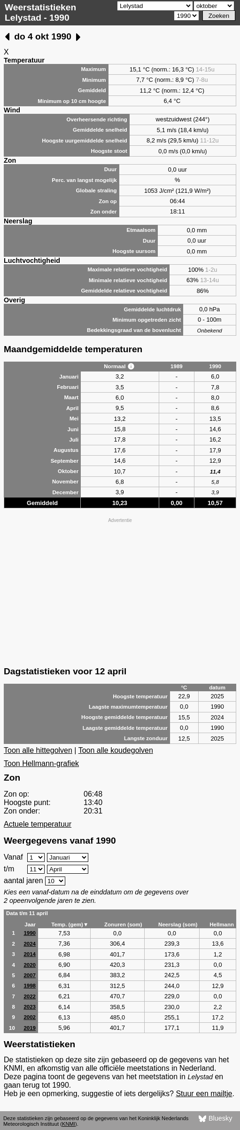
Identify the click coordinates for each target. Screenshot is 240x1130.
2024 (29, 944)
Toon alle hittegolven (38, 750)
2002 (29, 1017)
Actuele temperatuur (37, 824)
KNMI (68, 1124)
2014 (29, 954)
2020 (29, 965)
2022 (29, 996)
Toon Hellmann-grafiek (41, 763)
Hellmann (221, 924)
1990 (29, 933)
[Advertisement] (120, 591)
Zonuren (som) (123, 924)
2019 (29, 1028)
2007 (29, 975)
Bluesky (215, 1118)
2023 (29, 1007)
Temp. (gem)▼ (69, 924)
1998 (29, 985)
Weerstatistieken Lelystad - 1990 (40, 12)
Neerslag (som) (177, 924)
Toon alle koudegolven (115, 750)
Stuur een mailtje (204, 1094)
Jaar (30, 924)
